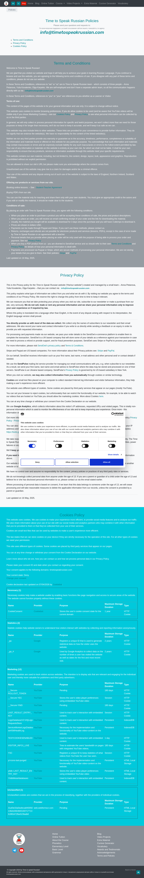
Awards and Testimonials (108, 849)
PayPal (73, 253)
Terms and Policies (106, 856)
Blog (37, 3)
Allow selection (72, 462)
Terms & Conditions (74, 345)
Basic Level (57, 849)
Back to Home (130, 870)
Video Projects (104, 837)
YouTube (38, 690)
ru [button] (18, 3)
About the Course (60, 840)
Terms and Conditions (23, 40)
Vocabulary (123, 3)
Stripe (62, 253)
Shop (24, 3)
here (101, 396)
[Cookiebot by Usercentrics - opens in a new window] (113, 414)
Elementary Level (60, 846)
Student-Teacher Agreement (49, 187)
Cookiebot (57, 584)
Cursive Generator (107, 3)
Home (30, 3)
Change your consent (16, 578)
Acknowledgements (106, 852)
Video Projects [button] (74, 3)
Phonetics (56, 843)
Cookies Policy (20, 46)
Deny (37, 462)
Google (37, 641)
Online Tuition (47, 3)
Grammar (56, 852)
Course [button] (59, 3)
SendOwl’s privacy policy (49, 345)
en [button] (13, 3)
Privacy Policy (19, 43)
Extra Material (90, 3)
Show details (113, 455)
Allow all (106, 462)
